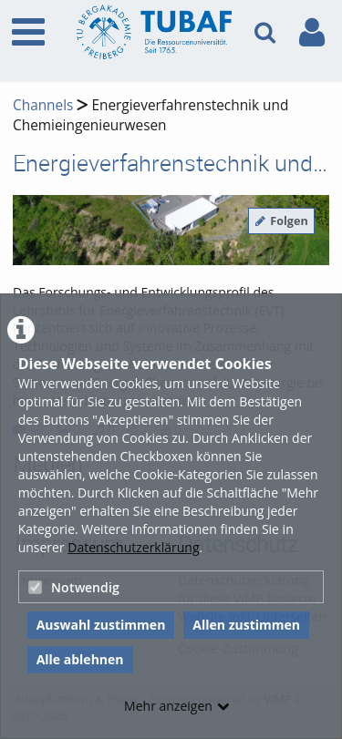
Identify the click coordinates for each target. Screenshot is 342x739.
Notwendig (73, 587)
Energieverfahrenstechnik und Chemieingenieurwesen (150, 115)
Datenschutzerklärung (133, 547)
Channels (43, 105)
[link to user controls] (312, 32)
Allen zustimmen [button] (246, 624)
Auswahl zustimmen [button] (101, 624)
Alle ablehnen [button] (80, 659)
